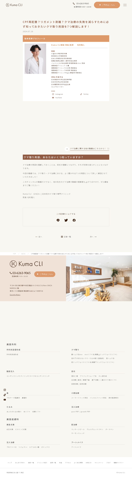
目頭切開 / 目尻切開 (78, 384)
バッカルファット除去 (98, 398)
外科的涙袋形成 (12, 354)
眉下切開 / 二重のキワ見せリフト (104, 380)
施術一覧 (31, 462)
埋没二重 (74, 376)
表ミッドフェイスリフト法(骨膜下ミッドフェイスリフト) (92, 362)
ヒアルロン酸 (34, 447)
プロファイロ (12, 447)
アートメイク (76, 447)
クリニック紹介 (42, 462)
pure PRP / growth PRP (80, 412)
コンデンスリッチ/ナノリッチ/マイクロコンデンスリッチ (28, 376)
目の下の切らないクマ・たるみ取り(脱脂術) (87, 358)
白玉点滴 (10, 429)
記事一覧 (66, 236)
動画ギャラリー (119, 462)
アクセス (68, 462)
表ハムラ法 (110, 358)
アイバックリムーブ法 (88, 376)
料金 (60, 462)
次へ (91, 236)
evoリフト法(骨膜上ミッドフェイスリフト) (101, 354)
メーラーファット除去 (79, 398)
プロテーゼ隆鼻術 (13, 398)
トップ (10, 462)
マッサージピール (78, 429)
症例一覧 (53, 462)
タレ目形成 (103, 376)
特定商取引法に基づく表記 (15, 472)
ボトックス (45, 447)
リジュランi (23, 447)
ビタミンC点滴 (20, 429)
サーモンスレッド (78, 433)
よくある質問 (78, 462)
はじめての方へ (20, 462)
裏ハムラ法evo (77, 354)
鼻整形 (24, 398)
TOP (14, 254)
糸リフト (27, 412)
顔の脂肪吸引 (114, 398)
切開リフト (36, 412)
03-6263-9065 (82, 3)
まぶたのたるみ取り (14, 412)
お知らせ (88, 462)
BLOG (23, 254)
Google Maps (15, 295)
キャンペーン (99, 462)
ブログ (108, 462)
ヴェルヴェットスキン (95, 429)
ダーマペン (109, 429)
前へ (40, 236)
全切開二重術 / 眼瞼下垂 (80, 380)
